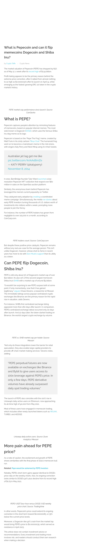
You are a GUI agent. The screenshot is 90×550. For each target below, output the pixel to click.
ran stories (47, 199)
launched (42, 179)
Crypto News (24, 63)
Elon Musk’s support (35, 254)
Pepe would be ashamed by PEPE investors (30, 468)
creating (36, 197)
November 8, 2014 (19, 168)
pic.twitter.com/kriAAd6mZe (25, 160)
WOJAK (53, 411)
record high (34, 71)
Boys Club (34, 141)
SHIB (16, 281)
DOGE (28, 131)
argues (17, 291)
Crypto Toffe (10, 63)
